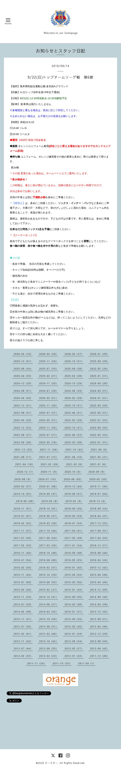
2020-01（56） (48, 486)
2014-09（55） (74, 596)
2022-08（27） (23, 434)
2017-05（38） (74, 537)
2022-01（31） (99, 442)
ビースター (51, 762)
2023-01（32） (99, 420)
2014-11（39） (23, 596)
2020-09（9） (97, 471)
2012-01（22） (74, 655)
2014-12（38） (99, 589)
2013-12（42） (99, 611)
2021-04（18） (24, 464)
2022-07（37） (48, 434)
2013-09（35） (74, 619)
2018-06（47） (48, 516)
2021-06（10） (74, 457)
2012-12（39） (99, 633)
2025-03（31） (48, 375)
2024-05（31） (99, 390)
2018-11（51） (23, 508)
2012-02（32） (48, 655)
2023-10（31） (74, 405)
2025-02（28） (74, 375)
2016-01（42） (74, 567)
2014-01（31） (74, 611)
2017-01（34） (74, 545)
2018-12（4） (98, 501)
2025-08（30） (23, 368)
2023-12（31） (23, 405)
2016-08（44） (99, 552)
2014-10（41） (48, 596)
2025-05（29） (99, 368)
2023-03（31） (48, 420)
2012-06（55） (48, 648)
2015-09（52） (74, 574)
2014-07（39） (23, 604)
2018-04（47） (99, 516)
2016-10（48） (48, 552)
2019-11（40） (99, 486)
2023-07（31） (48, 412)
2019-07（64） (99, 493)
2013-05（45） (74, 626)
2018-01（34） (74, 523)
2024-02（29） (74, 398)
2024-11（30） (48, 383)
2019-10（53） (23, 493)
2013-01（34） (74, 633)
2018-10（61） (48, 508)
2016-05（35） (74, 560)
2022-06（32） (74, 434)
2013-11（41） (23, 619)
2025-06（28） (74, 368)
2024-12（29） (23, 383)
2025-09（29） (99, 361)
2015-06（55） (48, 582)
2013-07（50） (23, 626)
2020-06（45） (73, 479)
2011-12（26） (99, 655)
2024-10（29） (74, 383)
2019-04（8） (50, 501)
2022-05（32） (99, 434)
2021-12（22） (23, 449)
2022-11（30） (48, 427)
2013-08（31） (99, 619)
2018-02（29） (48, 523)
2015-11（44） (23, 574)
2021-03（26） (50, 464)
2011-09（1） (87, 663)
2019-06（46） (25, 501)
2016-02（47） (48, 567)
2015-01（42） (74, 589)
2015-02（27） (48, 589)
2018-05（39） (74, 516)
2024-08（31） (23, 390)
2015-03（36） (23, 589)
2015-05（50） (74, 582)
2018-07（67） (23, 516)
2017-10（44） (48, 530)
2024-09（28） (99, 383)
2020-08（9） (23, 479)
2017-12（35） (99, 523)
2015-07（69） (23, 582)
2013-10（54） (48, 619)
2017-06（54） (48, 537)
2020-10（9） (73, 471)
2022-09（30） (99, 427)
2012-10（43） (48, 641)
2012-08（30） (99, 641)
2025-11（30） (48, 361)
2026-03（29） (48, 353)
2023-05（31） (99, 412)
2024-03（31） (48, 398)
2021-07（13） (48, 457)
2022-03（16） (48, 442)
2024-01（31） (99, 398)
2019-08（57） (74, 493)
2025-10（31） (74, 361)
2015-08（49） (99, 574)
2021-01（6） (98, 464)
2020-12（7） (25, 471)
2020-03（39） (98, 479)
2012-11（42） (23, 641)
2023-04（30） (23, 420)
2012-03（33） (23, 655)
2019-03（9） (74, 501)
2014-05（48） (74, 604)
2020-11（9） (49, 471)
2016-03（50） (23, 567)
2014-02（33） (48, 611)
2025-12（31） (23, 361)
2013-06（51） (48, 626)
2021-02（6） (75, 464)
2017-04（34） (99, 537)
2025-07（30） (48, 368)
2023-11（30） (48, 405)
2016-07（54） (23, 560)
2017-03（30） (23, 545)
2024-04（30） (23, 398)
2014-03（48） (23, 611)
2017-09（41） (74, 530)
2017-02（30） (48, 545)
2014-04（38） (99, 604)
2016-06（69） (48, 560)
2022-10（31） (74, 427)
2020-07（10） (47, 479)
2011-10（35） (62, 663)
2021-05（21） (99, 457)
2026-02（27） (74, 353)
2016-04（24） (99, 560)
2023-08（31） (23, 412)
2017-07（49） (23, 537)
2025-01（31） (99, 375)
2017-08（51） (99, 530)
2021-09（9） (99, 449)
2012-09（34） (74, 641)
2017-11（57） (23, 530)
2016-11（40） (23, 552)
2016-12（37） (99, 545)
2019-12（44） (74, 486)
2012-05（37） (74, 648)
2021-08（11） (23, 457)
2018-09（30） (74, 508)
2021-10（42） (74, 449)
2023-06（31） (74, 412)
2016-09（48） (74, 552)
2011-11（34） (36, 663)
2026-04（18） (23, 353)
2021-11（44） (49, 449)
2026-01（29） (99, 353)
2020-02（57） (23, 486)
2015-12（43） (99, 567)
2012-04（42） (99, 648)
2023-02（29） (74, 420)
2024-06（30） (74, 390)
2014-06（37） (48, 604)
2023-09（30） (99, 405)
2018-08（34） (99, 508)
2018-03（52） (23, 523)
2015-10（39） (48, 574)
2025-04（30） (23, 375)
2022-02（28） (74, 442)
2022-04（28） (23, 442)
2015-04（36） (99, 582)
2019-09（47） (48, 493)
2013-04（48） (99, 626)
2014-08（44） (99, 596)
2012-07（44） (23, 648)
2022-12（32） (23, 427)
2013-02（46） (48, 633)
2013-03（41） (23, 633)
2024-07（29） (48, 390)
